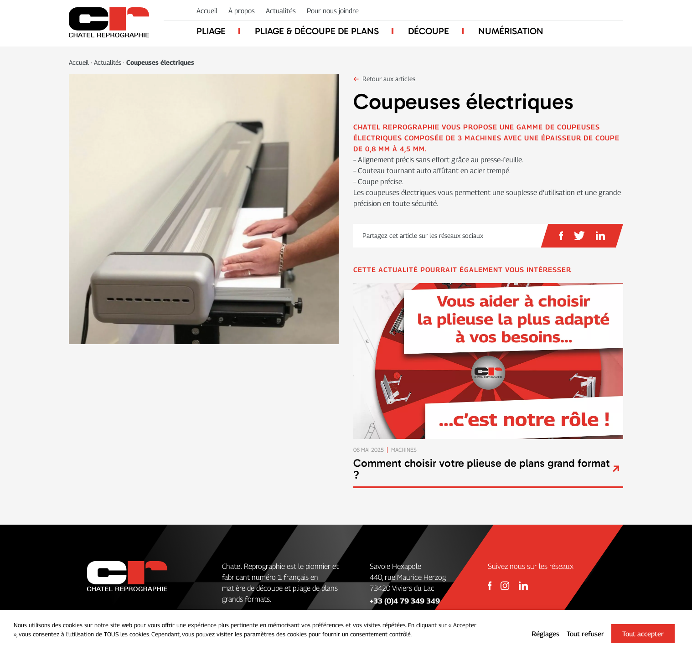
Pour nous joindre (333, 10)
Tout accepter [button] (643, 633)
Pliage (211, 31)
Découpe (428, 31)
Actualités (281, 10)
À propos (241, 10)
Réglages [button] (545, 633)
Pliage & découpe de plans (317, 31)
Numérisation (510, 31)
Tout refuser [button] (585, 633)
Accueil (206, 10)
